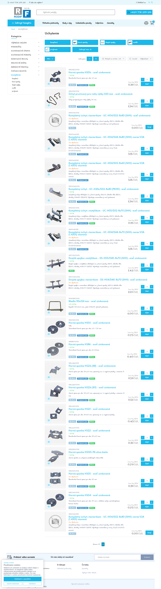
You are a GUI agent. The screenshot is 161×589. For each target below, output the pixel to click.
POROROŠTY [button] (16, 46)
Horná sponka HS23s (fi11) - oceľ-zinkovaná (92, 388)
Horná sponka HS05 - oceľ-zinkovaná (89, 474)
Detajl (149, 127)
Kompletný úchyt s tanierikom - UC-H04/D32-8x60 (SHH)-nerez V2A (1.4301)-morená (106, 164)
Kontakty (110, 23)
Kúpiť (147, 84)
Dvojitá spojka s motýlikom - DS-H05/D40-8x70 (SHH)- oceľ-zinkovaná (107, 258)
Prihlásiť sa (142, 2)
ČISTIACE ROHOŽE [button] (19, 71)
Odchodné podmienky (64, 568)
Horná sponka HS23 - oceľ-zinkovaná (89, 409)
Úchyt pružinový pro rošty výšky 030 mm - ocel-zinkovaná (100, 94)
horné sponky (16, 82)
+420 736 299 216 (18, 2)
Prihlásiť (147, 557)
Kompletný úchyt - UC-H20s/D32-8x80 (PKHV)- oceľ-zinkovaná (104, 189)
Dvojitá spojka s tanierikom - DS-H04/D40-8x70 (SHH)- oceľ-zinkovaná (108, 280)
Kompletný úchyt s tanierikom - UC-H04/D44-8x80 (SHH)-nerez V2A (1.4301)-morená (106, 138)
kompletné (15, 78)
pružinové (15, 91)
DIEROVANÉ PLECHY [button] (19, 59)
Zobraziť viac (85, 49)
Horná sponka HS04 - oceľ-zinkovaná (89, 495)
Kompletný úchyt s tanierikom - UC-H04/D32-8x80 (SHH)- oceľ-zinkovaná (109, 116)
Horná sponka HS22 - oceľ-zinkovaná (89, 431)
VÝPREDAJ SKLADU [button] (19, 42)
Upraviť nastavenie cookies (80, 584)
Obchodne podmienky (50, 23)
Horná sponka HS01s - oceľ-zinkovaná (89, 73)
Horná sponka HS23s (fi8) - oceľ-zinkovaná (92, 366)
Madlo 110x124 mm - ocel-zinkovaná (88, 301)
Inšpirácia (99, 23)
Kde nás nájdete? (37, 2)
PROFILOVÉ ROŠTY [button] (18, 63)
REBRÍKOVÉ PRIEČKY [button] (19, 67)
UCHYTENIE (23, 29)
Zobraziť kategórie (21, 22)
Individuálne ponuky (84, 23)
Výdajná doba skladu (89, 572)
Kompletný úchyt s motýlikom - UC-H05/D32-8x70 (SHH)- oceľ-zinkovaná (109, 211)
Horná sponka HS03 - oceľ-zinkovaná (89, 323)
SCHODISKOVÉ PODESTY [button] (21, 55)
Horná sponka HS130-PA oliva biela (88, 452)
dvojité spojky (16, 85)
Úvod (13, 29)
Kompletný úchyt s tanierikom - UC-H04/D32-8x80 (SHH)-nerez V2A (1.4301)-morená (106, 518)
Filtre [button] (50, 59)
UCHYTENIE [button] (16, 75)
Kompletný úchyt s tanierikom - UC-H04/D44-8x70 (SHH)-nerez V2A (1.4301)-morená (106, 233)
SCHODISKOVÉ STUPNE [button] (20, 51)
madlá (14, 88)
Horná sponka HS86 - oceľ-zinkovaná (89, 344)
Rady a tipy (67, 23)
